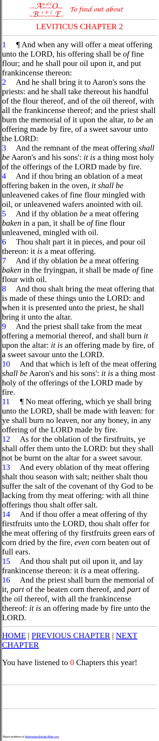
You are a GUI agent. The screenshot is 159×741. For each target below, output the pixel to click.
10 (6, 363)
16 (6, 579)
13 (6, 467)
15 (6, 561)
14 (6, 514)
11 (6, 401)
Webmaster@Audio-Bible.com (42, 736)
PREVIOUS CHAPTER (71, 635)
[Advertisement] (79, 696)
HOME (14, 635)
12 (6, 438)
